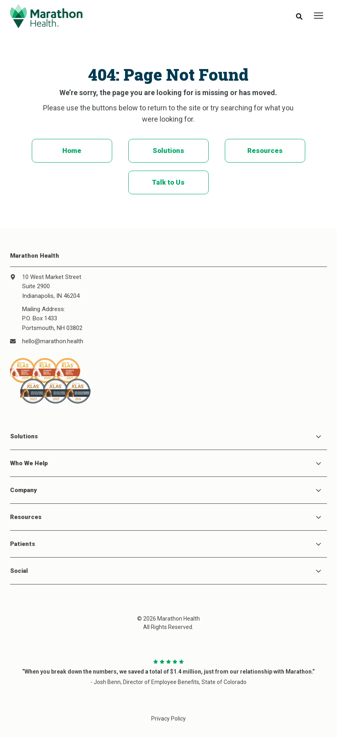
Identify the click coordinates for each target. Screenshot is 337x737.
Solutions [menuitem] (168, 151)
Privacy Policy (168, 718)
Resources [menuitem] (265, 151)
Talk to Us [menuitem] (168, 182)
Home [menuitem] (71, 151)
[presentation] (318, 16)
